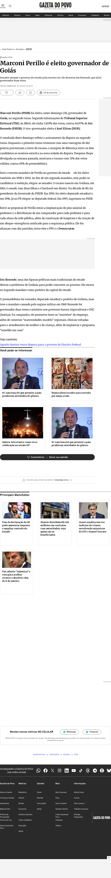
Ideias (70, 15)
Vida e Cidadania (25, 820)
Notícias (6, 15)
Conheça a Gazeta (7, 798)
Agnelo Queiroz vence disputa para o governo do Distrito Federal (40, 344)
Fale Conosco (79, 803)
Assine (77, 798)
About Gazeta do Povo (6, 827)
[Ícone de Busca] (10, 6)
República (22, 792)
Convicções (41, 803)
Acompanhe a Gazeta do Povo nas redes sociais (16, 770)
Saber (37, 15)
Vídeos (58, 826)
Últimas (17, 15)
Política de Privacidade (4, 816)
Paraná (21, 798)
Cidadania (95, 15)
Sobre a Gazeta (6, 792)
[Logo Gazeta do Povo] (55, 5)
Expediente (4, 803)
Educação (22, 826)
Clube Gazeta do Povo (61, 816)
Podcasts (59, 820)
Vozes (27, 15)
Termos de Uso (6, 820)
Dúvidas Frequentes (78, 816)
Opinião (40, 798)
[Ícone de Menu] (3, 6)
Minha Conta (79, 792)
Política (60, 15)
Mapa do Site (5, 809)
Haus (57, 798)
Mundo (21, 803)
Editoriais (48, 15)
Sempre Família (61, 809)
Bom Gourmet (61, 792)
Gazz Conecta (60, 803)
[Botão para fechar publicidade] (109, 858)
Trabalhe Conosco (81, 809)
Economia (82, 15)
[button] (47, 481)
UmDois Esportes (25, 815)
